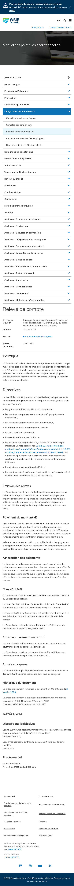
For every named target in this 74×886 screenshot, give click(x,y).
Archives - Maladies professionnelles (24, 300)
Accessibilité (9, 828)
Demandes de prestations (18, 151)
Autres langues (45, 835)
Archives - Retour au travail (19, 273)
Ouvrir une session (59, 27)
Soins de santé (12, 165)
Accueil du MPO (12, 77)
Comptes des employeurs (19, 124)
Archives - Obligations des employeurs (25, 239)
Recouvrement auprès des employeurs (25, 138)
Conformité (10, 199)
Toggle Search (65, 20)
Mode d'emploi (12, 84)
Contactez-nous (46, 796)
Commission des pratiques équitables (15, 813)
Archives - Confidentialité (18, 286)
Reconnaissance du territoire (51, 804)
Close (69, 7)
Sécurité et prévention (16, 104)
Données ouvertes (12, 822)
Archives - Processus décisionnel (22, 219)
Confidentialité (12, 192)
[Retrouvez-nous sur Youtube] (40, 866)
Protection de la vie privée (16, 835)
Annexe (8, 212)
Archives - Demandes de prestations (24, 246)
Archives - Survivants (16, 280)
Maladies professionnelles (18, 205)
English (58, 20)
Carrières (43, 822)
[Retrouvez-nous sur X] (50, 866)
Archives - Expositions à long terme (23, 253)
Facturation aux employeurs (20, 131)
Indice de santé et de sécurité (52, 813)
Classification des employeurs (21, 118)
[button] (69, 84)
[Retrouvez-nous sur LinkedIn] (20, 866)
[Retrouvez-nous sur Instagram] (30, 866)
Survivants (10, 185)
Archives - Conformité (16, 293)
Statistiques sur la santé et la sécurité (17, 804)
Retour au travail (13, 178)
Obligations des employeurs (19, 111)
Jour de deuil (9, 796)
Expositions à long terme (17, 158)
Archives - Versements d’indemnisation (25, 266)
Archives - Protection (16, 226)
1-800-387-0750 (14, 849)
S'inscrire (36, 27)
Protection (10, 97)
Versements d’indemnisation (20, 172)
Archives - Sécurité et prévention (22, 232)
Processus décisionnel (16, 91)
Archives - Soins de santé (18, 259)
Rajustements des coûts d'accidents (24, 145)
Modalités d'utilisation (48, 828)
